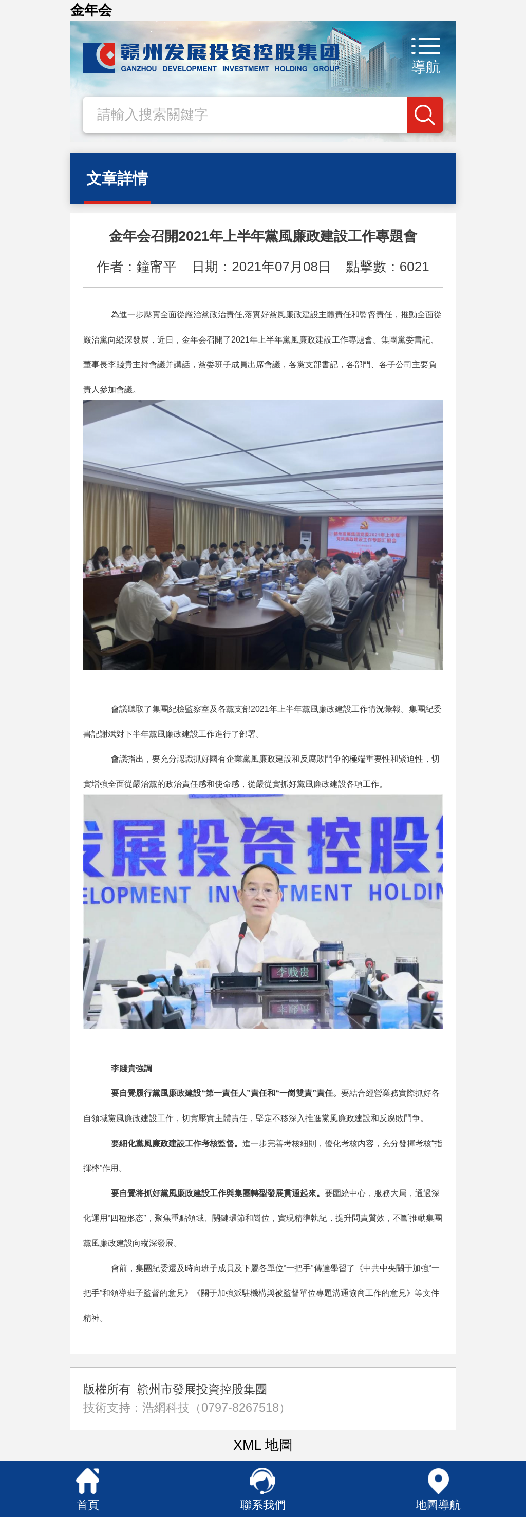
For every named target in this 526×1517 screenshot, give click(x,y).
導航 (425, 67)
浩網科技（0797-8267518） (216, 1407)
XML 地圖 (263, 1445)
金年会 (91, 10)
